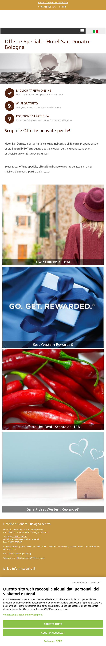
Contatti (62, 6)
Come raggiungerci (47, 6)
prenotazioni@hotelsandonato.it (53, 2)
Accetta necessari (53, 633)
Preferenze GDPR (53, 641)
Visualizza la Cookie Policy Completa (23, 614)
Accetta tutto (53, 624)
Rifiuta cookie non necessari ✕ (86, 582)
